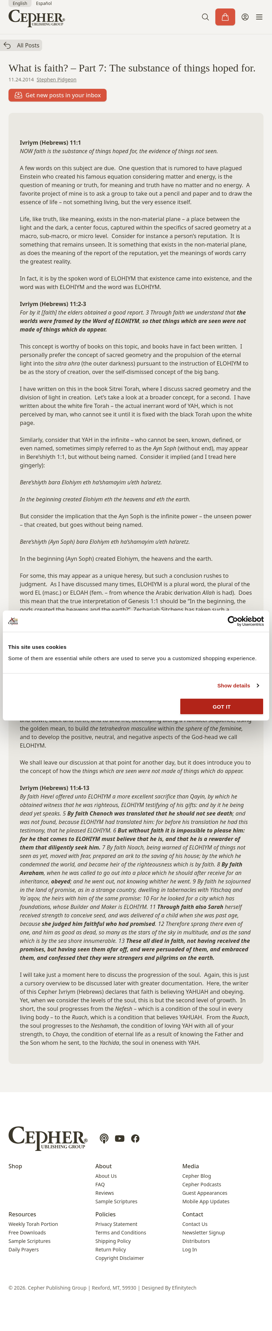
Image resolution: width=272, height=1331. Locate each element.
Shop (15, 1166)
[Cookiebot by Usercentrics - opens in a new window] (233, 621)
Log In (189, 1249)
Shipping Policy (113, 1241)
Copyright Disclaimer (119, 1258)
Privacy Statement (116, 1224)
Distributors (196, 1241)
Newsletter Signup (203, 1232)
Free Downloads (27, 1232)
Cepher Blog (196, 1175)
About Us (106, 1175)
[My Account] (245, 17)
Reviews (104, 1192)
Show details (233, 685)
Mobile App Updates (206, 1201)
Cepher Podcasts (201, 1184)
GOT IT (222, 706)
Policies (105, 1214)
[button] (205, 17)
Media (190, 1166)
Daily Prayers (23, 1249)
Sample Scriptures (116, 1201)
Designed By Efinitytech (169, 1287)
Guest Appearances (204, 1192)
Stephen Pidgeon (56, 79)
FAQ (100, 1184)
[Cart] (225, 16)
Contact (192, 1214)
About (103, 1166)
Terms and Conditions (120, 1232)
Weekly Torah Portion (33, 1224)
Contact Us (195, 1224)
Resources (22, 1214)
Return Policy (110, 1249)
